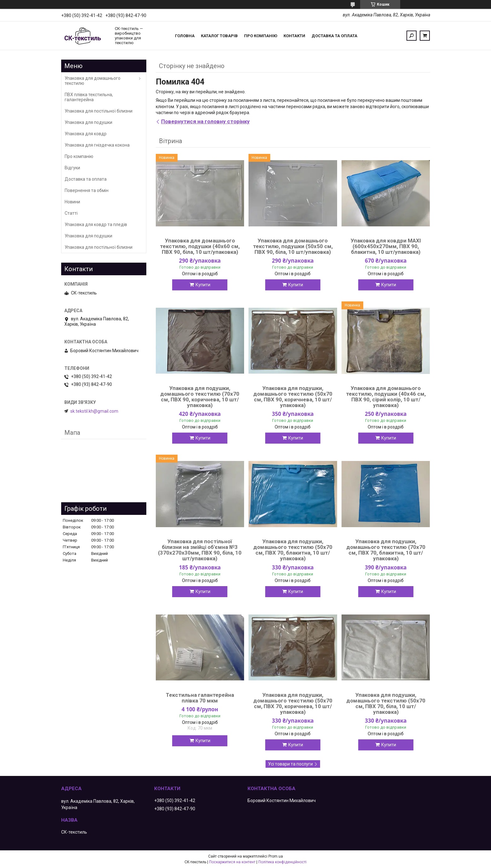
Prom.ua (275, 856)
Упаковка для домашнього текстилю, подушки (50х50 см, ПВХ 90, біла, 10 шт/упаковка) (293, 246)
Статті (71, 213)
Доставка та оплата (334, 35)
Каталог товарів (219, 35)
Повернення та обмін (86, 190)
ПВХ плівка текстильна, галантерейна (89, 97)
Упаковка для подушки (88, 122)
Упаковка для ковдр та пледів (96, 224)
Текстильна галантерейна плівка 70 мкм (200, 697)
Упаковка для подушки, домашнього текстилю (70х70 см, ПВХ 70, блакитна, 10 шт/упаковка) (385, 550)
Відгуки (72, 167)
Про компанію (260, 35)
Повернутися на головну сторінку (205, 121)
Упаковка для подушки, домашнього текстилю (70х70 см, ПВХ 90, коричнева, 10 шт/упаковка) (199, 396)
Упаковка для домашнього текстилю (92, 81)
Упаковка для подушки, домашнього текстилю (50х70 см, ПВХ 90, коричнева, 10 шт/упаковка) (292, 396)
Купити (203, 284)
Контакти (294, 35)
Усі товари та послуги (290, 763)
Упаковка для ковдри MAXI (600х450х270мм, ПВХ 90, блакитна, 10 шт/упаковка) (386, 246)
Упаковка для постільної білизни (98, 111)
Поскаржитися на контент (232, 862)
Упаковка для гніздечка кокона (97, 145)
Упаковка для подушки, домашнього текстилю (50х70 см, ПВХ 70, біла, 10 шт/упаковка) (385, 703)
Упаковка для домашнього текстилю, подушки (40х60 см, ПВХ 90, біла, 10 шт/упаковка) (200, 246)
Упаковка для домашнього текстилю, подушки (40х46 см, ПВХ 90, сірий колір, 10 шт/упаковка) (386, 396)
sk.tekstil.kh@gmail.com (94, 411)
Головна (185, 35)
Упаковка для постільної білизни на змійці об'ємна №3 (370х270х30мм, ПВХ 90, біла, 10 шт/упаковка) (200, 550)
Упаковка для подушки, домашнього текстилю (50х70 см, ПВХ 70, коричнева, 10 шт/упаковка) (292, 703)
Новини (72, 201)
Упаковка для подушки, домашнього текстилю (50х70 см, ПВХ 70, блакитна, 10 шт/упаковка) (292, 550)
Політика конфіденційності (282, 862)
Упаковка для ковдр (86, 133)
